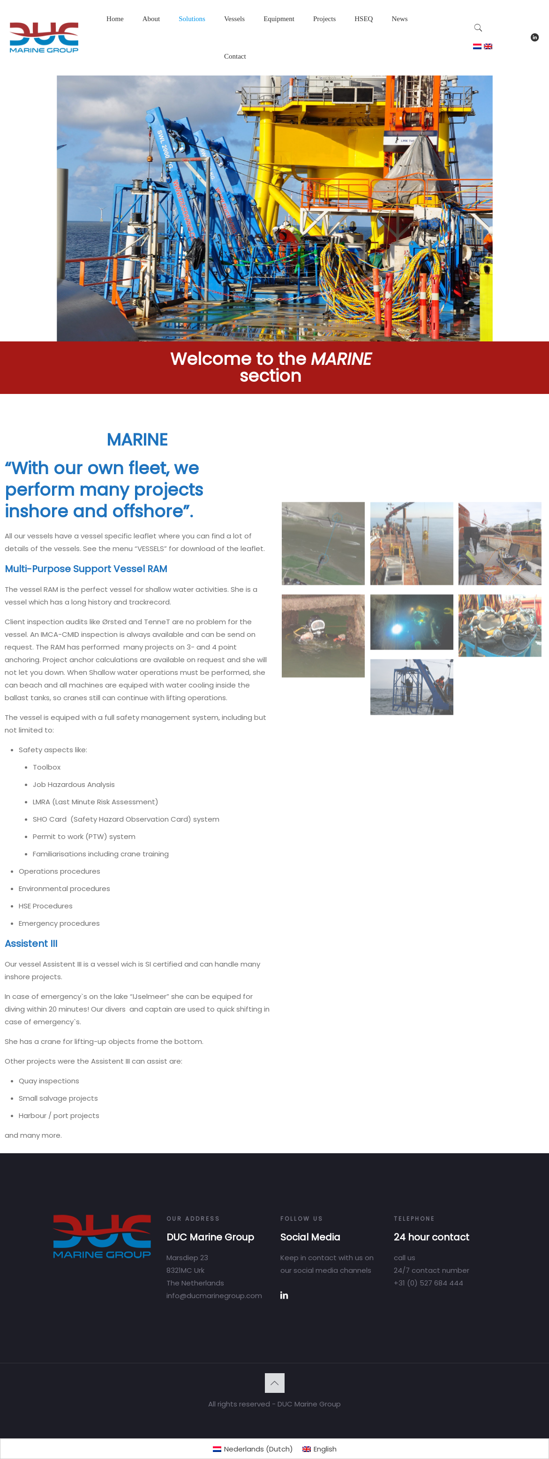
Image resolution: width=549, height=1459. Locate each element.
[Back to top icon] (275, 1383)
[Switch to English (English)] (319, 1449)
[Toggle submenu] (151, 42)
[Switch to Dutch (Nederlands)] (253, 1449)
